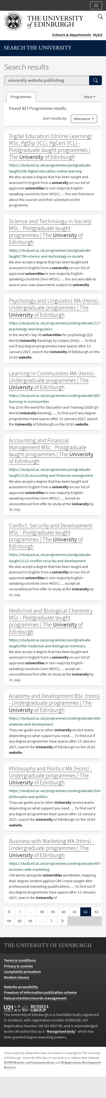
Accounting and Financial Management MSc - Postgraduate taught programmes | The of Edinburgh (51, 451)
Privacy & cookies (18, 966)
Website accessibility (21, 987)
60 (65, 911)
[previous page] (20, 911)
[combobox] (46, 80)
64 (10, 920)
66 (32, 920)
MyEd (97, 35)
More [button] (88, 96)
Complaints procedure (22, 971)
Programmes (21, 96)
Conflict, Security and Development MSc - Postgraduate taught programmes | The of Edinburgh (50, 536)
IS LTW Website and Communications (29, 1062)
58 (43, 911)
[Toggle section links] (96, 5)
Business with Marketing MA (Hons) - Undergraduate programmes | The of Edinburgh (51, 848)
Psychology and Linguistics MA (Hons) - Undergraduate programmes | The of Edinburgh (55, 307)
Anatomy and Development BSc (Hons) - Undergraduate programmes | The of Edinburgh (54, 702)
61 (76, 911)
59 (54, 911)
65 (21, 920)
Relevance (82, 118)
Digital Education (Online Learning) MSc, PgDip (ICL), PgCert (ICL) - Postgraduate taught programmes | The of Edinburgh (50, 146)
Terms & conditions (20, 960)
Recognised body (61, 1031)
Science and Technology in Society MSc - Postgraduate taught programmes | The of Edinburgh (50, 231)
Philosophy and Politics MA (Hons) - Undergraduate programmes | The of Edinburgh (50, 775)
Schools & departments (71, 35)
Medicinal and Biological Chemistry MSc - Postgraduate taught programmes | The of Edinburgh (51, 621)
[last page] (62, 921)
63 (98, 911)
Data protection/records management (35, 998)
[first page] (9, 911)
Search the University (37, 48)
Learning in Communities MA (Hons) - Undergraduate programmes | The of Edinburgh (53, 380)
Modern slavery (16, 977)
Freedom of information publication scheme (40, 992)
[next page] (51, 921)
